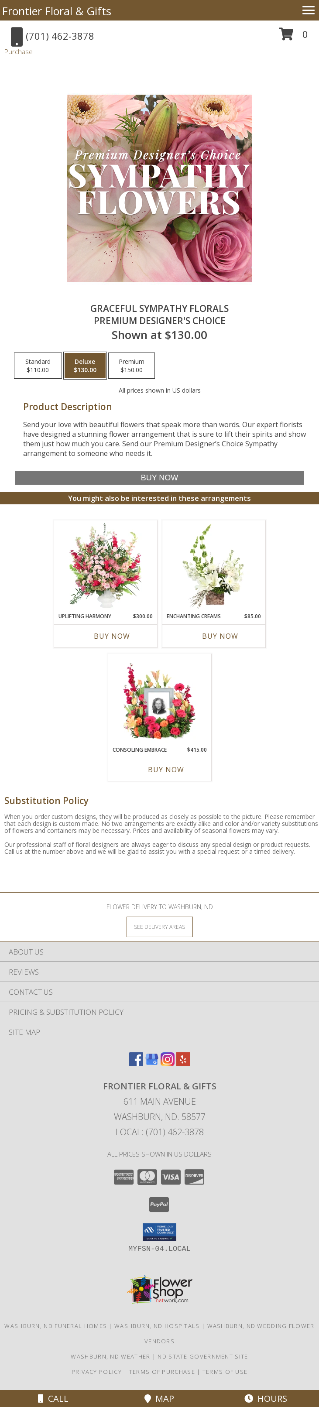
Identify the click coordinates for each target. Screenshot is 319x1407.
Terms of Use (225, 1372)
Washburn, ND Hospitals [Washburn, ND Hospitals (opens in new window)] (157, 1326)
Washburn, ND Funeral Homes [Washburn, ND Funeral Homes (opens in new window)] (55, 1326)
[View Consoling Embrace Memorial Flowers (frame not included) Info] (159, 700)
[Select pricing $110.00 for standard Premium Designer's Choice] (38, 365)
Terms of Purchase (162, 1372)
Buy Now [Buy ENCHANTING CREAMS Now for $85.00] (220, 636)
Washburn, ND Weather (110, 1356)
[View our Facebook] (136, 1063)
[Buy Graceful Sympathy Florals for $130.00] (159, 478)
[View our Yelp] (183, 1063)
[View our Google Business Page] (152, 1063)
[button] (293, 37)
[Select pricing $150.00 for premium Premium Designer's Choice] (131, 365)
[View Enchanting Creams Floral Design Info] (213, 566)
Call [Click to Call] (53, 1398)
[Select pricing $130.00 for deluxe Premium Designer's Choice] (85, 365)
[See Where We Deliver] (160, 926)
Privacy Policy (97, 1372)
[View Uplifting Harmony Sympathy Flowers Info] (105, 566)
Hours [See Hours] (265, 1398)
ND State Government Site (203, 1356)
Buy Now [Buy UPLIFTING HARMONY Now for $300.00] (112, 636)
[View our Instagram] (168, 1063)
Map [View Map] (159, 1398)
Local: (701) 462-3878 (160, 1132)
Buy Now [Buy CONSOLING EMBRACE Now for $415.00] (166, 769)
